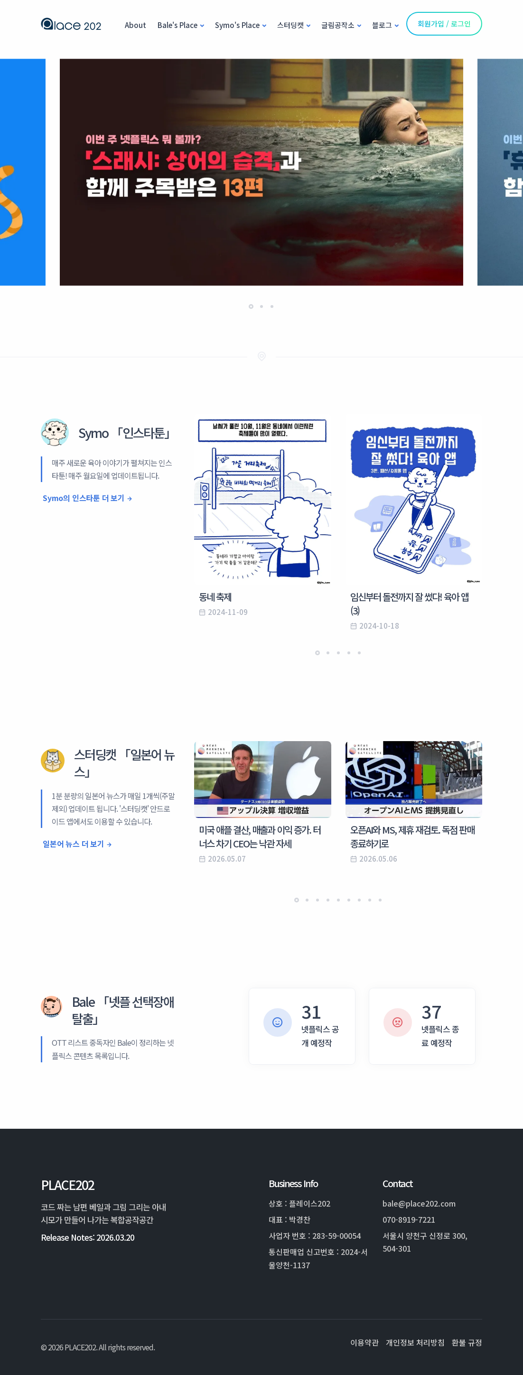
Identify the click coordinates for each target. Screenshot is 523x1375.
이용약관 (364, 1342)
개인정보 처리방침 (415, 1342)
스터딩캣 (290, 25)
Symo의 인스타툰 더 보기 (84, 497)
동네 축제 (215, 597)
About (135, 25)
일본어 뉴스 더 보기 (73, 843)
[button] (251, 306)
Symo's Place (237, 25)
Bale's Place (177, 25)
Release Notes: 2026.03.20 (87, 1237)
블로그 (382, 25)
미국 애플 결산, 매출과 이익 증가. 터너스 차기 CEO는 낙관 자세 (259, 836)
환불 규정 (467, 1342)
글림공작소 (338, 25)
